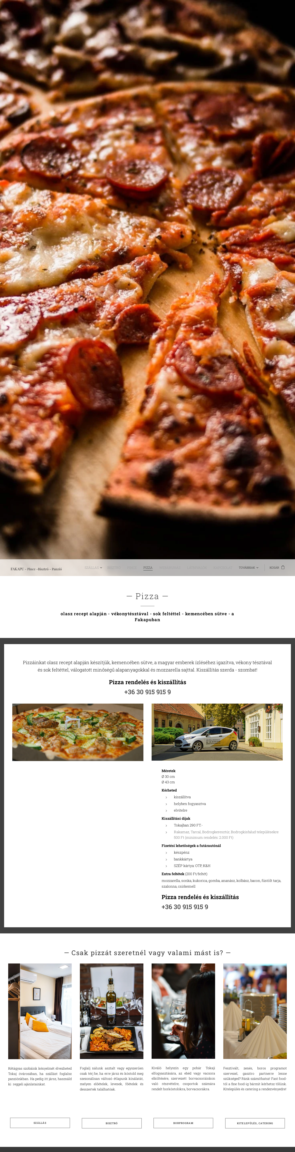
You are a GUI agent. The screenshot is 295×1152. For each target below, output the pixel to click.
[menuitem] (105, 568)
